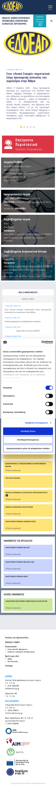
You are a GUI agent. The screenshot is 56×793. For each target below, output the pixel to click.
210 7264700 (13, 686)
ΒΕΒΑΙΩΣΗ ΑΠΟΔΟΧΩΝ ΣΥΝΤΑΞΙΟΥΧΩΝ (19, 507)
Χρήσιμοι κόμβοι (12, 642)
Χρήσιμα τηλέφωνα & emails (39, 20)
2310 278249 (12, 723)
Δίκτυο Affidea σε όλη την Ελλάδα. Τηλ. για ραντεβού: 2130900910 (28, 234)
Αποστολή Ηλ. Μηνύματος (18, 649)
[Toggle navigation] (50, 7)
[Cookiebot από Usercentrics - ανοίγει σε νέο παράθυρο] (41, 342)
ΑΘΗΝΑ (8, 676)
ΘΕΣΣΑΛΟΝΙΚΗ (12, 701)
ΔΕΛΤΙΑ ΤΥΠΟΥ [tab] (28, 299)
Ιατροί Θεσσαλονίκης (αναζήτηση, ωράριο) (20, 173)
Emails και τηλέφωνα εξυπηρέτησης (21, 652)
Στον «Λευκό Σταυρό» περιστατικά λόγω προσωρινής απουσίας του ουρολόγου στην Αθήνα (28, 310)
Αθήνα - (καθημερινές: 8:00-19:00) (22, 198)
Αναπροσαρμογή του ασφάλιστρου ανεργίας (23, 321)
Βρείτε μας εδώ (12, 656)
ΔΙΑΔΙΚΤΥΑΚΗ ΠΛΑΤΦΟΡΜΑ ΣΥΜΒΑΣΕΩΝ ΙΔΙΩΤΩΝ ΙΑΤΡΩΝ (26, 601)
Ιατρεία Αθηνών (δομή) (12, 169)
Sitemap (8, 665)
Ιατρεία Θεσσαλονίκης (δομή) (15, 176)
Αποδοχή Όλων (28, 431)
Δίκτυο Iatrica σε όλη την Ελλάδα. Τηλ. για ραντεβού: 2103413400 (27, 276)
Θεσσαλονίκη (9, 227)
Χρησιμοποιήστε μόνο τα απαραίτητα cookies (28, 448)
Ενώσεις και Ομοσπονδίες (16, 637)
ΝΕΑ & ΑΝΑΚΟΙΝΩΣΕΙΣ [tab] (28, 292)
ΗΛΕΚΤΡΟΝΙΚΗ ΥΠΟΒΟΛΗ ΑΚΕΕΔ (16, 576)
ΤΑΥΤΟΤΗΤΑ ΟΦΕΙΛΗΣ (13, 478)
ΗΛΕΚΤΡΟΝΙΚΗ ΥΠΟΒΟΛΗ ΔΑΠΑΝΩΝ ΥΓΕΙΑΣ (20, 521)
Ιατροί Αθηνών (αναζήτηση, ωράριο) (17, 166)
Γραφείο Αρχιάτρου (11, 180)
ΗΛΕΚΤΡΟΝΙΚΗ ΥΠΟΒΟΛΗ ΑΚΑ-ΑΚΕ (17, 547)
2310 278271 (13, 710)
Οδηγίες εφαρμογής (13, 470)
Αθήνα (6, 223)
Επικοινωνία (11, 646)
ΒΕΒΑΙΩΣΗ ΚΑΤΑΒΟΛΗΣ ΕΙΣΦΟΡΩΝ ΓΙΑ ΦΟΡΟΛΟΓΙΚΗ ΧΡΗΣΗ (26, 492)
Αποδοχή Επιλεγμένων (28, 440)
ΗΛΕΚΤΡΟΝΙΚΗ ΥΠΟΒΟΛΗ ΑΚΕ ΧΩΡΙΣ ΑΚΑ (19, 562)
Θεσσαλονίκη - (15, 208)
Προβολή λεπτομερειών (36, 423)
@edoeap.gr (12, 688)
